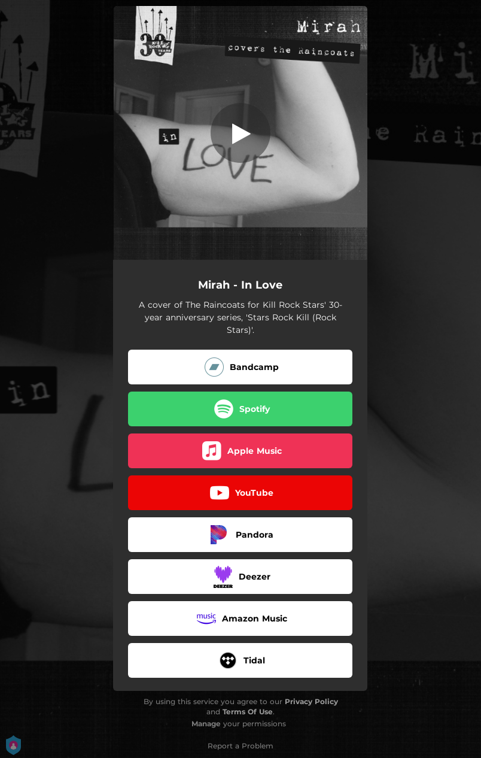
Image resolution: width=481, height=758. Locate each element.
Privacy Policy (311, 701)
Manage (206, 723)
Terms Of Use (248, 711)
